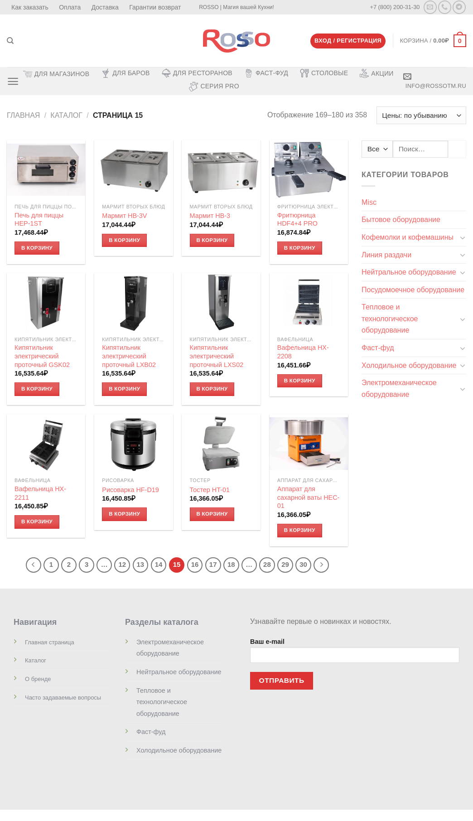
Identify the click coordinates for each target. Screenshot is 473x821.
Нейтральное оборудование (409, 272)
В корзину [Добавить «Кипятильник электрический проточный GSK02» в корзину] (37, 389)
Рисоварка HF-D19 (130, 490)
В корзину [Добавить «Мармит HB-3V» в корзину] (124, 240)
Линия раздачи (386, 255)
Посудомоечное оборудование (413, 289)
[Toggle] (462, 237)
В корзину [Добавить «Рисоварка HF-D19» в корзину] (124, 514)
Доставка (105, 7)
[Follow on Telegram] (459, 7)
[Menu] (13, 81)
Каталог (66, 115)
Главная (23, 115)
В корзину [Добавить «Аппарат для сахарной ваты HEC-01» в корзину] (299, 530)
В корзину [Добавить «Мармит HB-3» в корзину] (211, 240)
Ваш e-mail (354, 653)
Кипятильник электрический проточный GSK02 (42, 356)
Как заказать (29, 7)
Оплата (70, 7)
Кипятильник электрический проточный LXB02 (129, 356)
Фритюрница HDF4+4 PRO (297, 220)
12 (122, 564)
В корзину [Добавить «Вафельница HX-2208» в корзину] (299, 380)
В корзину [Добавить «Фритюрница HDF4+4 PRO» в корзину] (299, 248)
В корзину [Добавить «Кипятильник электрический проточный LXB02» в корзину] (124, 389)
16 (195, 564)
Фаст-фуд (378, 347)
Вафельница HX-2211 (40, 493)
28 (267, 564)
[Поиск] (10, 40)
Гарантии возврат (155, 7)
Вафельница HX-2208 (303, 352)
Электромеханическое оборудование (399, 388)
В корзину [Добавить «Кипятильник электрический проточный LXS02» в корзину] (211, 389)
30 (303, 564)
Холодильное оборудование (409, 365)
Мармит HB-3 (210, 216)
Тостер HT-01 (210, 490)
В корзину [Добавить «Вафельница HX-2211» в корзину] (37, 521)
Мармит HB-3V (124, 216)
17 (213, 564)
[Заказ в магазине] (421, 115)
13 (141, 564)
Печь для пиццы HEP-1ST (38, 220)
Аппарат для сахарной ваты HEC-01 (308, 497)
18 (231, 564)
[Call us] (444, 7)
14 (159, 564)
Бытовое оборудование (401, 219)
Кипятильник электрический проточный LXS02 (217, 356)
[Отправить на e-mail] (430, 7)
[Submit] (457, 149)
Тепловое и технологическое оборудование (390, 318)
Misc (369, 202)
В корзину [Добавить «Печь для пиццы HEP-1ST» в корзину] (37, 248)
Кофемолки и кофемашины (408, 237)
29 (285, 564)
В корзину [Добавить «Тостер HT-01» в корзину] (211, 514)
